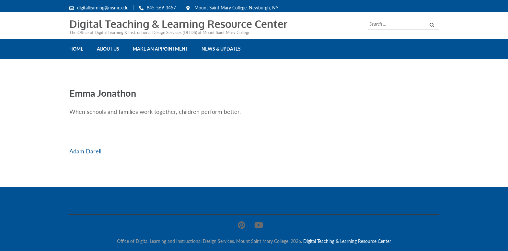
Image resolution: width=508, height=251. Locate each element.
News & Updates (221, 49)
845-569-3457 (161, 7)
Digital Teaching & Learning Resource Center (178, 23)
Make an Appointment (160, 49)
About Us (108, 49)
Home (76, 49)
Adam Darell (85, 151)
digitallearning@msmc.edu (103, 7)
